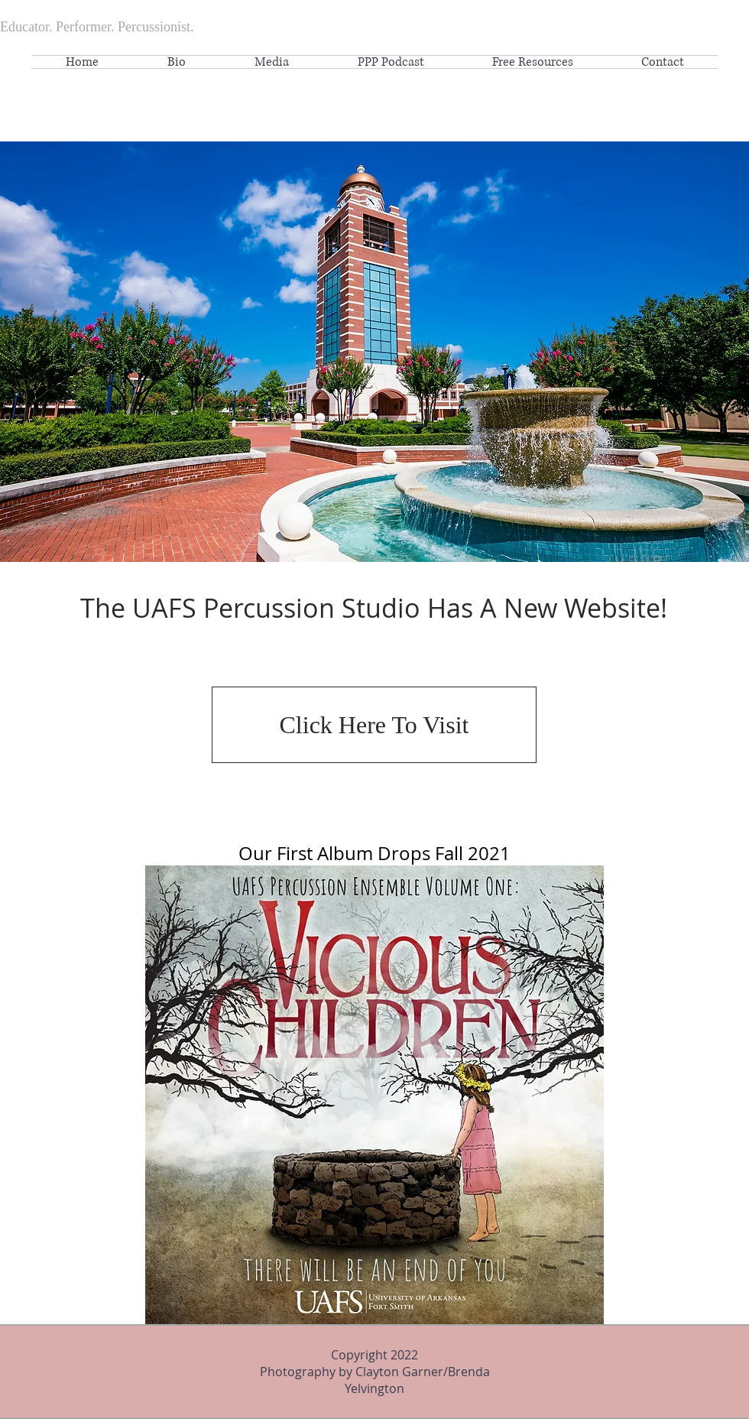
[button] (532, 62)
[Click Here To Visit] (374, 725)
